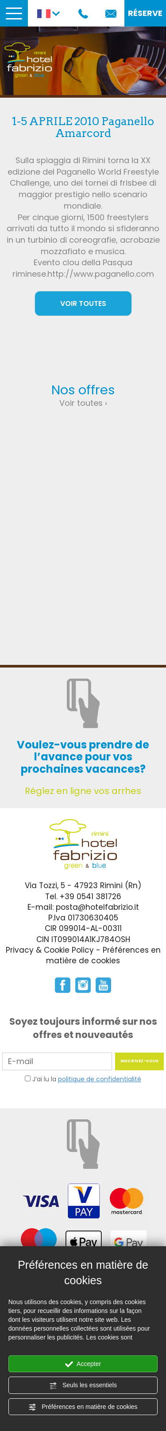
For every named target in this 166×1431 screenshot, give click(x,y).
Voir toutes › (83, 402)
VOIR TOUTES (83, 303)
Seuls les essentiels (83, 1385)
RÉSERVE (145, 13)
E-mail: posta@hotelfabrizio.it (83, 907)
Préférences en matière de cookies (82, 1407)
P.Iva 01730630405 (83, 917)
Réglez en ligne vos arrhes (83, 791)
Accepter (83, 1364)
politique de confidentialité (99, 1079)
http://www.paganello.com (100, 273)
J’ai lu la (86, 1079)
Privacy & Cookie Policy (50, 950)
